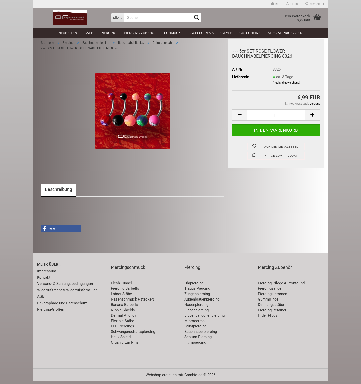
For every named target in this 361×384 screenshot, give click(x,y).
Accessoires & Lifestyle (210, 33)
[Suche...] (117, 17)
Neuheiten (67, 33)
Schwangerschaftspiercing (133, 334)
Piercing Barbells (125, 291)
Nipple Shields (123, 313)
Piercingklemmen (272, 296)
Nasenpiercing (196, 307)
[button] (274, 4)
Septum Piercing (198, 339)
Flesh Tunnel (121, 286)
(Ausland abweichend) (286, 85)
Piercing (108, 33)
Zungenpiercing (197, 296)
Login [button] (292, 4)
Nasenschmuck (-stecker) (132, 302)
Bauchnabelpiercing (200, 334)
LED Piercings (122, 329)
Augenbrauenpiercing (201, 302)
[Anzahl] (276, 118)
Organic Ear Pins (125, 345)
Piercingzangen (270, 291)
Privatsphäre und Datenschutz (62, 306)
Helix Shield (121, 339)
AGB (40, 299)
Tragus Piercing (197, 291)
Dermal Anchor (123, 318)
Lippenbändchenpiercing (204, 318)
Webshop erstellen (161, 377)
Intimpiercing (195, 345)
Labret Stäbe (121, 296)
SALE (89, 33)
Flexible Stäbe (122, 323)
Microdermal (195, 323)
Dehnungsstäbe (271, 307)
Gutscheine (249, 33)
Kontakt (43, 280)
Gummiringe (268, 302)
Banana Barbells (124, 307)
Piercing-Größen (50, 312)
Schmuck (172, 33)
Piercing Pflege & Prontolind (281, 286)
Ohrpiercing (193, 286)
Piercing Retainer (272, 313)
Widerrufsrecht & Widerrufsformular (67, 293)
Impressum (46, 274)
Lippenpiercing (196, 313)
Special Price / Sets (285, 33)
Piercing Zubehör (275, 270)
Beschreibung (58, 192)
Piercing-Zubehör (140, 33)
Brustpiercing (195, 329)
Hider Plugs (267, 318)
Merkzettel (314, 4)
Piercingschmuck (128, 270)
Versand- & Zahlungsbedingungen (65, 286)
